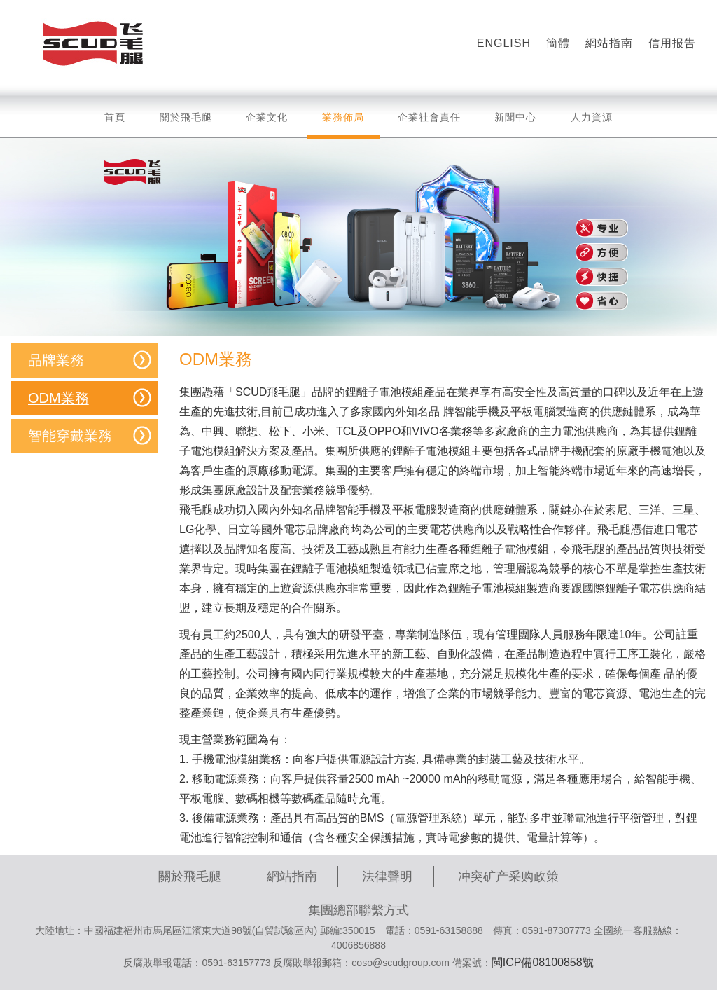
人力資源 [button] (592, 117)
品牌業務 (56, 360)
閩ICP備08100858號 (543, 962)
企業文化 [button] (267, 117)
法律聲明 (387, 876)
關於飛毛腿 (189, 876)
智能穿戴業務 (70, 436)
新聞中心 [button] (515, 117)
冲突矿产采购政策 (508, 876)
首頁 (114, 117)
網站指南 (292, 876)
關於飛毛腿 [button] (186, 117)
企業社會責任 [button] (429, 117)
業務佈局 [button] (343, 124)
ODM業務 (58, 398)
